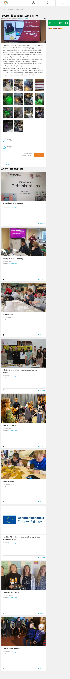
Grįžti (7, 164)
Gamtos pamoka (8, 481)
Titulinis (3, 9)
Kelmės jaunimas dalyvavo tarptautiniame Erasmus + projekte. (21, 371)
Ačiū (38, 155)
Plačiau (40, 223)
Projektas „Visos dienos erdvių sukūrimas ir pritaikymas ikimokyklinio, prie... (22, 538)
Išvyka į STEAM (8, 314)
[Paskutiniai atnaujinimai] (33, 3)
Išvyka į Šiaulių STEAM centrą (13, 203)
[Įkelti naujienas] (19, 3)
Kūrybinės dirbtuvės (9, 426)
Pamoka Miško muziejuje (11, 648)
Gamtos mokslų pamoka (11, 592)
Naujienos (11, 9)
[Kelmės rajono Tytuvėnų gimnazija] (6, 2)
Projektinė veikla (20, 9)
